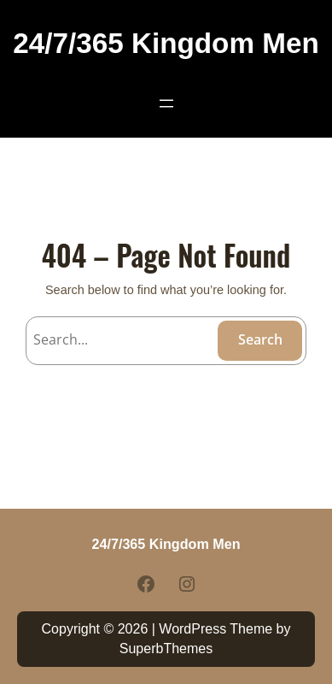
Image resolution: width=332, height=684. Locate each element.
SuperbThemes (166, 648)
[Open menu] (166, 103)
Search (260, 339)
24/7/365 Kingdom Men (165, 43)
